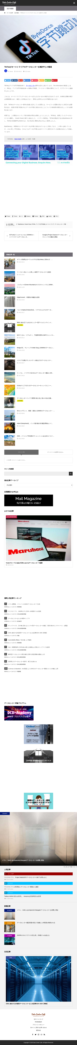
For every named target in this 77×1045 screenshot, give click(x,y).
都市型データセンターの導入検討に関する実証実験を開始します (26, 654)
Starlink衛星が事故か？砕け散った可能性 (19, 640)
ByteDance (21, 224)
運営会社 (38, 1030)
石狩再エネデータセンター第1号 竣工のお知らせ (22, 661)
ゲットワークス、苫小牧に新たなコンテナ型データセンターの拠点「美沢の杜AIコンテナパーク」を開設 (38, 625)
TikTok (33, 224)
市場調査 (19, 671)
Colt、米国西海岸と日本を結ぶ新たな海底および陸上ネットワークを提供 (29, 647)
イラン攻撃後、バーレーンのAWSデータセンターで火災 (24, 604)
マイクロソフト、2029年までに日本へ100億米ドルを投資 (24, 611)
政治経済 (19, 621)
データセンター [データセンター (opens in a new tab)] (30, 85)
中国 (65, 224)
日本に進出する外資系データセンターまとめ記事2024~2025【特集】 (27, 633)
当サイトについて (38, 1019)
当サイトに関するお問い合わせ (38, 1027)
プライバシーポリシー (38, 1024)
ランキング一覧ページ (69, 867)
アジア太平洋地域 (40, 224)
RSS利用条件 (38, 1022)
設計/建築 (10, 8)
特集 (18, 635)
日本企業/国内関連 (21, 614)
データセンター (59, 224)
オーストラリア (50, 224)
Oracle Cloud (28, 224)
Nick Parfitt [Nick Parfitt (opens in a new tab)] (18, 139)
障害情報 (19, 606)
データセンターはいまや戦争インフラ (19, 618)
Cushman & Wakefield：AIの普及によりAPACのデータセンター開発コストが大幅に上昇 (33, 668)
